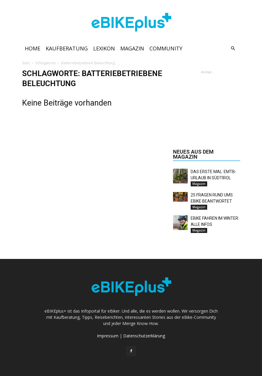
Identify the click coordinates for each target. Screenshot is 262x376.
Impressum (107, 336)
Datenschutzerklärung (144, 336)
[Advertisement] (206, 104)
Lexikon (104, 48)
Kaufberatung (67, 48)
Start (26, 62)
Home (32, 48)
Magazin (132, 48)
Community (165, 48)
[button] (233, 48)
